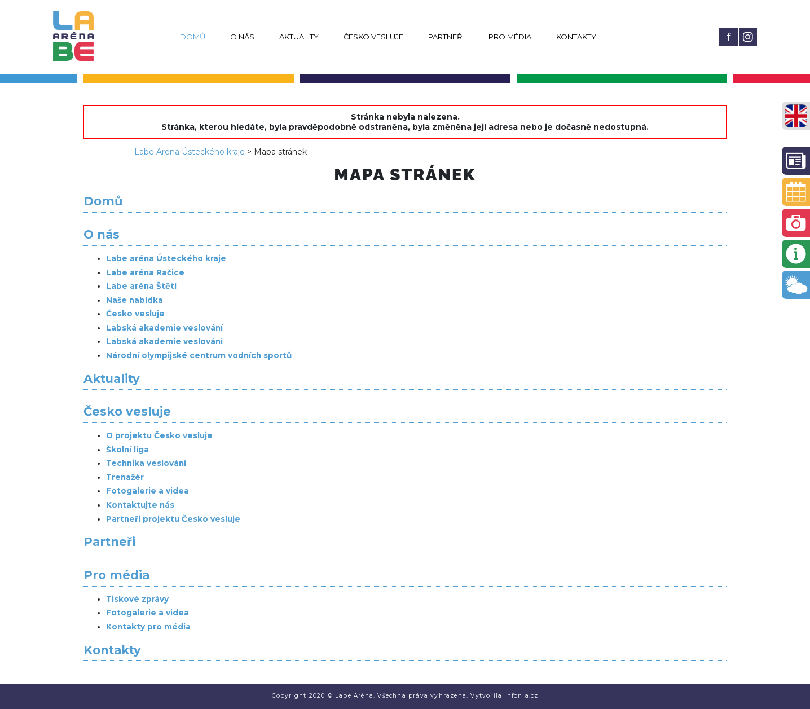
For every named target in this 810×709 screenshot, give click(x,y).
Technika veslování (146, 463)
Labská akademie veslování (164, 327)
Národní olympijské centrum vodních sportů (199, 355)
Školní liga (127, 449)
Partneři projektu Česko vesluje (173, 518)
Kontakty (576, 36)
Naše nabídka (134, 300)
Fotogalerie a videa (147, 490)
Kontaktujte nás (140, 504)
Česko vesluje (373, 36)
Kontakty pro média (148, 626)
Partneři (446, 36)
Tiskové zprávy (137, 599)
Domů (192, 36)
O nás (242, 36)
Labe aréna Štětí (141, 285)
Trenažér (125, 477)
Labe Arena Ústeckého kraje (189, 152)
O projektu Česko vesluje (159, 435)
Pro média (509, 36)
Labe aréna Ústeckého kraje (166, 258)
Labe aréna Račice (145, 272)
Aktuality (299, 36)
